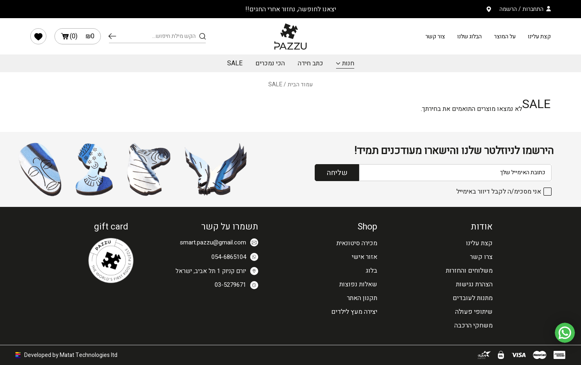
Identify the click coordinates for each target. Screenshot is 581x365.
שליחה (337, 172)
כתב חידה (310, 63)
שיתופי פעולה (474, 312)
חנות (348, 63)
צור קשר (435, 36)
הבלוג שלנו (469, 36)
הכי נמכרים (270, 63)
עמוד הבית (300, 84)
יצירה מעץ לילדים (354, 312)
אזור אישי (364, 257)
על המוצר (505, 36)
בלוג (371, 270)
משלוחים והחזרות (469, 270)
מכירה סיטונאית (356, 243)
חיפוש (112, 36)
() (77, 36)
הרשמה (508, 9)
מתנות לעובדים (473, 298)
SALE (234, 63)
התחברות (532, 9)
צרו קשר (481, 257)
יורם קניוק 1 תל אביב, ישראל (217, 271)
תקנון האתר (362, 298)
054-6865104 (234, 256)
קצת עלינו (539, 36)
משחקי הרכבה (473, 325)
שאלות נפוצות (358, 284)
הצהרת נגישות (474, 284)
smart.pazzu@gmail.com (219, 242)
